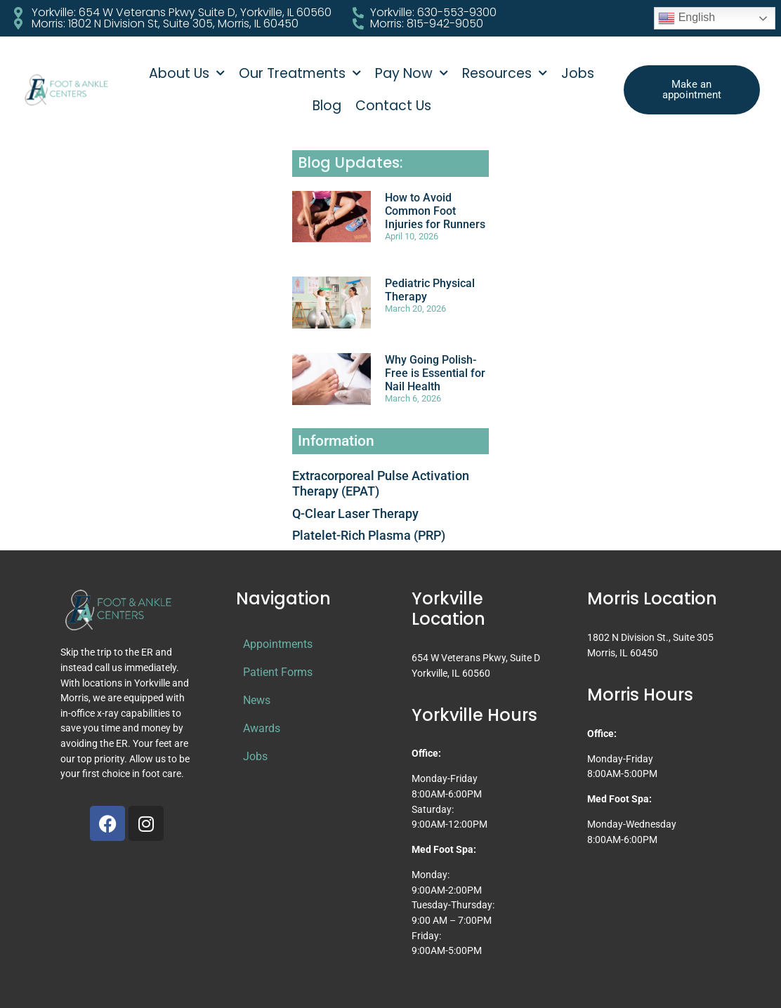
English (686, 18)
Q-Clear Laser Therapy (355, 513)
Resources (504, 73)
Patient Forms (278, 672)
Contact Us (393, 105)
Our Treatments (300, 73)
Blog (327, 105)
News (256, 700)
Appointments (278, 644)
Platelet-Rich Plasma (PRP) (368, 535)
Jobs (577, 73)
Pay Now (411, 73)
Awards (261, 728)
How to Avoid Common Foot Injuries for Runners (435, 211)
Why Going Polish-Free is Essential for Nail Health (435, 373)
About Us (187, 73)
